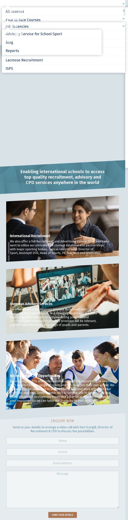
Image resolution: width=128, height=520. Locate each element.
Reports (12, 50)
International (13, 41)
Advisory (9, 26)
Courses (9, 3)
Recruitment (12, 18)
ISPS (9, 68)
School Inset (12, 33)
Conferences (12, 11)
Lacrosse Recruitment (24, 60)
